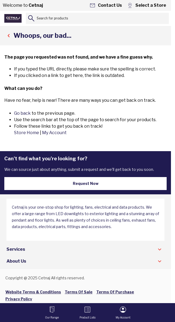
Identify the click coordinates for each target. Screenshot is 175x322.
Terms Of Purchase (115, 292)
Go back (22, 113)
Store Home (26, 132)
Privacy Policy (18, 299)
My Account (54, 132)
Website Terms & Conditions (33, 292)
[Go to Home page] (13, 18)
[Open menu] (52, 312)
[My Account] (123, 312)
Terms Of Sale (78, 292)
